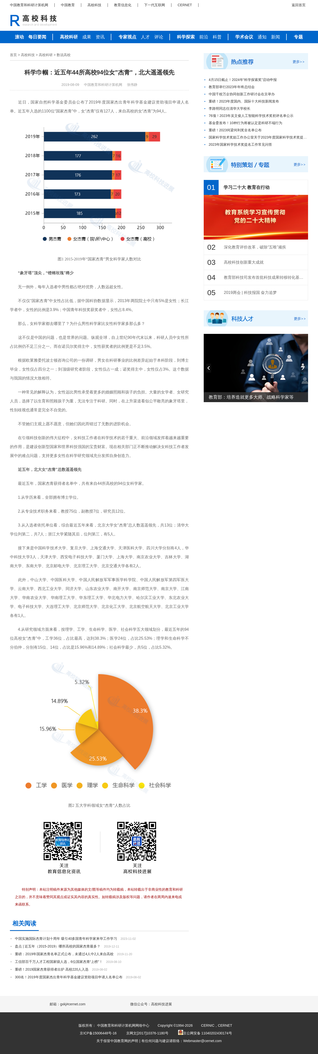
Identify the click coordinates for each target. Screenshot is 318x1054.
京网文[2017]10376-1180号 (147, 1033)
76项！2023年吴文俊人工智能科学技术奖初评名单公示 (251, 116)
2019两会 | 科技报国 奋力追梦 (250, 292)
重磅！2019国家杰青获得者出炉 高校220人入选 (51, 969)
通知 (262, 37)
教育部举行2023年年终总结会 (232, 87)
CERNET (185, 5)
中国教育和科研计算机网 (29, 5)
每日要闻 (37, 37)
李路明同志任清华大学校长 (229, 108)
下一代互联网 (154, 5)
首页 (13, 55)
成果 (86, 37)
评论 (158, 37)
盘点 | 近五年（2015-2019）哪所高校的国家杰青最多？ (57, 946)
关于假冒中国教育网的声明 (117, 1041)
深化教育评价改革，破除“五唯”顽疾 (255, 247)
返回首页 (299, 5)
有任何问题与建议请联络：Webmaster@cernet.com (181, 1041)
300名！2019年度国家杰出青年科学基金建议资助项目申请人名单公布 (68, 977)
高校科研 (69, 37)
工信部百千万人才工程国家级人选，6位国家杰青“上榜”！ (59, 962)
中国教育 (68, 5)
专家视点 (127, 37)
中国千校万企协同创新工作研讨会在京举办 (242, 94)
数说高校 (64, 55)
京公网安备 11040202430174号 (205, 1033)
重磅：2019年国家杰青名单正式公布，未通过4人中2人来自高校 (64, 954)
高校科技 (94, 5)
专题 (298, 37)
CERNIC (207, 1025)
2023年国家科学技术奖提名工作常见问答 (240, 144)
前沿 (203, 37)
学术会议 (244, 37)
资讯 (100, 37)
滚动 (19, 37)
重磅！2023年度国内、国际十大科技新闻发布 (244, 101)
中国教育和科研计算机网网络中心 (123, 1025)
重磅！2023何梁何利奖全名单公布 (235, 130)
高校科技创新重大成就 (244, 262)
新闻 (275, 37)
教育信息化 (122, 5)
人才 (145, 37)
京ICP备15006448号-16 (98, 1033)
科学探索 (186, 37)
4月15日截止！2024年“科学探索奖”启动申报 (243, 80)
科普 (217, 37)
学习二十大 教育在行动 (247, 187)
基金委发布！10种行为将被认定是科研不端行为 (245, 123)
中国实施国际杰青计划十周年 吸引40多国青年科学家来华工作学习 (66, 939)
